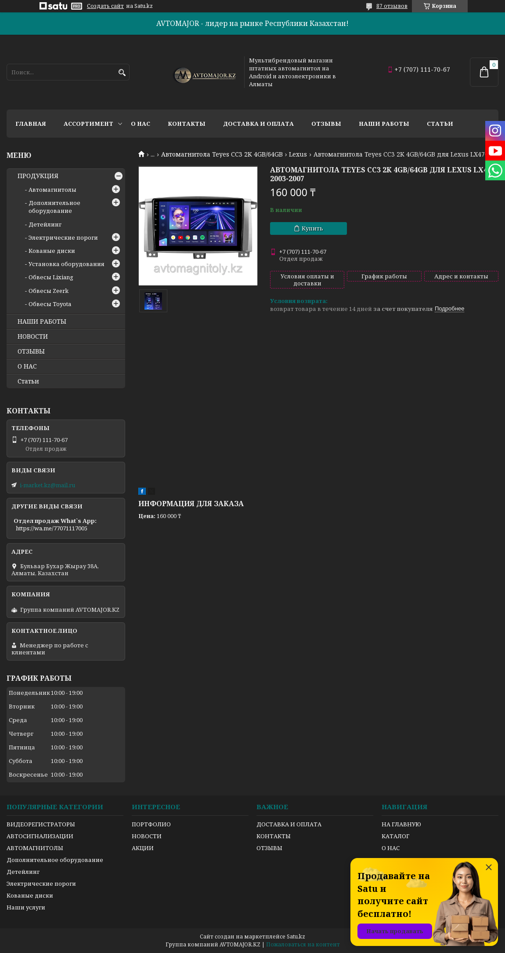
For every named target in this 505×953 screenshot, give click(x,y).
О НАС (27, 366)
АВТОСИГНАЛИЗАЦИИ (40, 836)
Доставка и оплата (258, 124)
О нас (140, 124)
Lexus (298, 154)
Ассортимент (88, 124)
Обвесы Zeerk (49, 291)
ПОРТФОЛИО (151, 824)
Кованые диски (52, 251)
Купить (312, 228)
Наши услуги (26, 907)
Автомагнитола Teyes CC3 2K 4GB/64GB (222, 154)
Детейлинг (45, 224)
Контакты (187, 124)
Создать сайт (105, 6)
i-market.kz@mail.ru (47, 485)
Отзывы (326, 124)
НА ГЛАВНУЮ (401, 824)
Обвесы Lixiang (51, 277)
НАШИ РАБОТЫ (42, 321)
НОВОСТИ (33, 336)
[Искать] (122, 72)
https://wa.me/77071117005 (51, 528)
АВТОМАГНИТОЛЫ (35, 848)
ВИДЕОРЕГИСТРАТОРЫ (41, 824)
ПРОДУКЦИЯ (38, 176)
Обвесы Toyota (50, 304)
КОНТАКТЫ (273, 836)
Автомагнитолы (52, 190)
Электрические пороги (63, 237)
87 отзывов (392, 6)
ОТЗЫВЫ (31, 351)
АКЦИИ (143, 848)
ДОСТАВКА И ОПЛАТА (288, 824)
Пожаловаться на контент (303, 944)
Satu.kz (296, 936)
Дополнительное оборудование (54, 207)
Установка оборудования (67, 264)
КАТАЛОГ (395, 836)
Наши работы (384, 124)
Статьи (440, 124)
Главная (30, 124)
